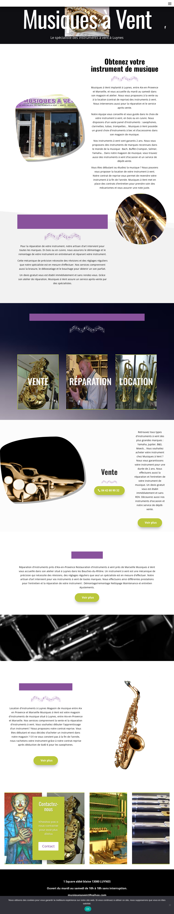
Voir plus (151, 522)
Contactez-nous (48, 806)
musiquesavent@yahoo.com (87, 895)
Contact (48, 846)
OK (87, 909)
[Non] (169, 905)
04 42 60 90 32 (110, 490)
